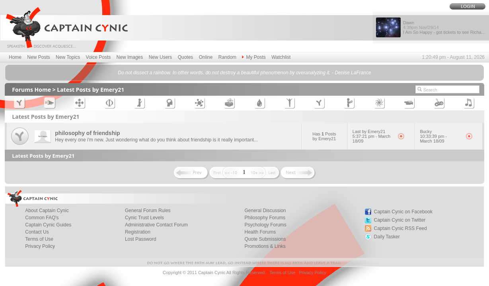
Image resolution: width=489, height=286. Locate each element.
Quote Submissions (265, 239)
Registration (137, 232)
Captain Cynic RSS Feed (400, 228)
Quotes (185, 57)
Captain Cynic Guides (48, 225)
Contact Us (37, 232)
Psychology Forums (265, 225)
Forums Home (31, 89)
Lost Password (140, 239)
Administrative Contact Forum (156, 225)
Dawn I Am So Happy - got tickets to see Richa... (444, 27)
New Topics (68, 57)
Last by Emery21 (369, 131)
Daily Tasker (387, 237)
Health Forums (260, 232)
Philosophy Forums (264, 217)
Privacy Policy (40, 246)
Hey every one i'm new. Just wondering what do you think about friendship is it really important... (156, 140)
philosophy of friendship (87, 133)
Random (227, 57)
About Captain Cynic (46, 210)
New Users (160, 57)
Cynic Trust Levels (144, 217)
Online (206, 57)
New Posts (38, 57)
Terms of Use (39, 239)
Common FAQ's (41, 217)
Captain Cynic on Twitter (400, 220)
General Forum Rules (148, 210)
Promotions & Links (264, 246)
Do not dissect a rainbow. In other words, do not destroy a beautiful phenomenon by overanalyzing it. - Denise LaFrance (244, 72)
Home (15, 57)
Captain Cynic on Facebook (403, 211)
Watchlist (280, 57)
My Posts (253, 57)
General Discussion (265, 210)
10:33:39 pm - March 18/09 (433, 138)
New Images (130, 57)
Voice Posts (98, 57)
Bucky (426, 131)
